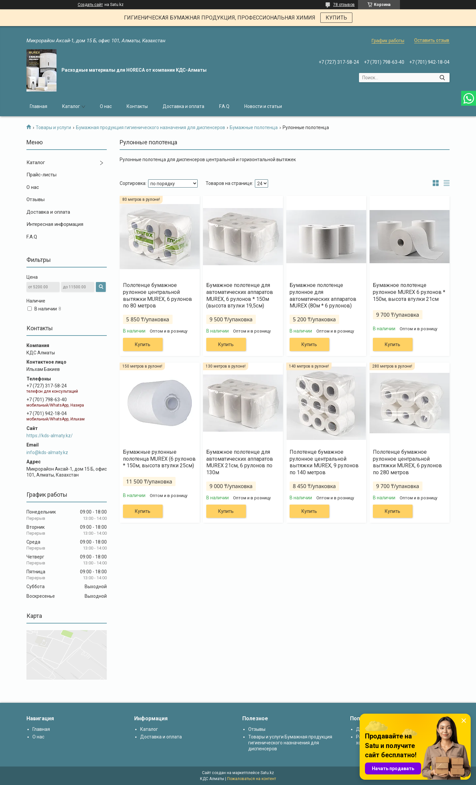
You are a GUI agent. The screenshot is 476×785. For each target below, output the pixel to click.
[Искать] (442, 77)
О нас (106, 106)
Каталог (71, 106)
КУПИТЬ (336, 18)
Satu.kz (267, 772)
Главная (38, 106)
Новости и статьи (263, 106)
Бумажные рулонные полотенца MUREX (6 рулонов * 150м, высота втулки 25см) (159, 459)
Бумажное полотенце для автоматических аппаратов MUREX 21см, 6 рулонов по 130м (239, 462)
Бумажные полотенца (254, 127)
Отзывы (35, 199)
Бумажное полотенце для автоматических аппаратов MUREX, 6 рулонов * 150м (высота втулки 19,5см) (239, 295)
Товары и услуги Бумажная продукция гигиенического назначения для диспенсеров (290, 742)
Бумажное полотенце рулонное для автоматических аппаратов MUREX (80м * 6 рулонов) (323, 295)
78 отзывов (344, 4)
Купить (142, 344)
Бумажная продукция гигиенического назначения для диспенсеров (150, 127)
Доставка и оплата (183, 106)
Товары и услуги (53, 127)
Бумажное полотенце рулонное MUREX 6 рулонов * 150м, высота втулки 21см (409, 292)
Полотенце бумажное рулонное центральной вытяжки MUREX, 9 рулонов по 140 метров (324, 462)
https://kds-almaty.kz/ (49, 435)
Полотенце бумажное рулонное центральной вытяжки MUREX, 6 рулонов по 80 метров (157, 295)
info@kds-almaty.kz (47, 452)
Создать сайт (90, 4)
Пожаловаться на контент (251, 778)
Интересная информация (54, 224)
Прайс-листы (41, 175)
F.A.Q (224, 106)
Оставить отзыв (431, 40)
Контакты (137, 106)
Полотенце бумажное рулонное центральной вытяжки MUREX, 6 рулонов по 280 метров (407, 462)
